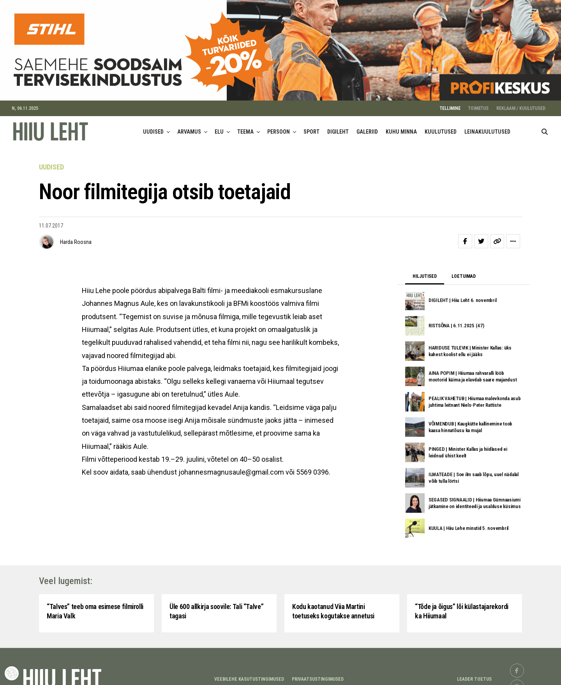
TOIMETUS (478, 102)
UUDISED (153, 126)
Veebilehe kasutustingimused (249, 673)
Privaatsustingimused (318, 673)
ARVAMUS (189, 126)
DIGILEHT (338, 126)
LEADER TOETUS (474, 673)
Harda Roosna (76, 236)
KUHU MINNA (401, 126)
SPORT (311, 126)
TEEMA (245, 126)
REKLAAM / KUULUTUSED (520, 102)
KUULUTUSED (441, 126)
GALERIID (367, 126)
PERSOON (278, 126)
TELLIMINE (450, 102)
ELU (219, 126)
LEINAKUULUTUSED (487, 126)
